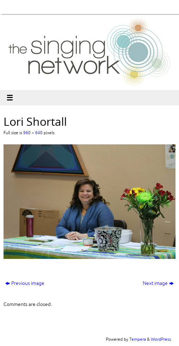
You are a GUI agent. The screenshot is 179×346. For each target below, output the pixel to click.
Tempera (137, 339)
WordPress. (161, 339)
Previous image (24, 283)
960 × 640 (33, 133)
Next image (158, 283)
